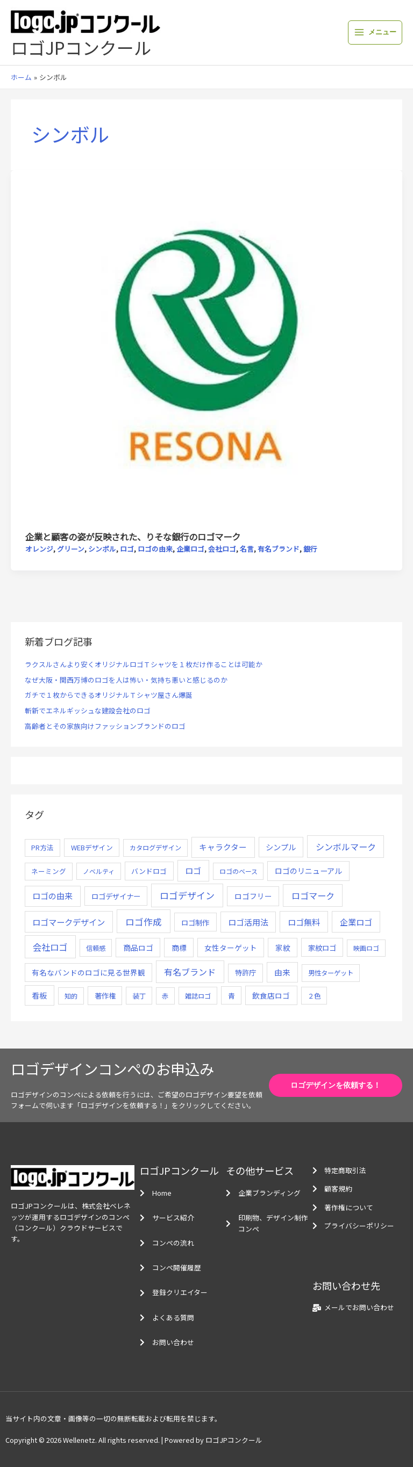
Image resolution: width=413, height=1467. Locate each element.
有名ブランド (279, 549)
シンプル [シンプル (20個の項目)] (281, 846)
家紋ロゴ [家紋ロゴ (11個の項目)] (322, 947)
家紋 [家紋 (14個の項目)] (282, 947)
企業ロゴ (190, 549)
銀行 (310, 549)
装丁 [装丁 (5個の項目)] (139, 996)
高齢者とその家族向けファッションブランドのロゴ (105, 726)
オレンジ (39, 549)
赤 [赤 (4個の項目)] (165, 995)
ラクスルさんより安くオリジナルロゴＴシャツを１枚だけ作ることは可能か (143, 664)
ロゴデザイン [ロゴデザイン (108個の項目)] (187, 895)
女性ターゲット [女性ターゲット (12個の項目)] (230, 947)
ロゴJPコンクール (81, 47)
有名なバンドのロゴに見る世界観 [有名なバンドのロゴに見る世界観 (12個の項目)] (88, 972)
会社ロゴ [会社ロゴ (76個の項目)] (50, 947)
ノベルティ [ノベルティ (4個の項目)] (99, 871)
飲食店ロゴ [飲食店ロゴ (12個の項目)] (271, 995)
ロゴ (127, 549)
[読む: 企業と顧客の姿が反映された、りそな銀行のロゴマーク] (206, 349)
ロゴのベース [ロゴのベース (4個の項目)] (238, 871)
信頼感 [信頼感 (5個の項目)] (95, 948)
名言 (247, 549)
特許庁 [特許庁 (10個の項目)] (245, 972)
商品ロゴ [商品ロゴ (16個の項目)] (138, 947)
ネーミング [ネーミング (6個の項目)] (48, 871)
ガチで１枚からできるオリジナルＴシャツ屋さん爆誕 (109, 695)
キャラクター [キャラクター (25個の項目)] (223, 846)
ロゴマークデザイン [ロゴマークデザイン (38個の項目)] (68, 922)
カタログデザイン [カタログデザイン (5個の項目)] (155, 847)
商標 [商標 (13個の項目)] (179, 947)
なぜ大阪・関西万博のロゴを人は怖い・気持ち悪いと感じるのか (126, 680)
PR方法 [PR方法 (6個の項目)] (42, 847)
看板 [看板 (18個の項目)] (39, 995)
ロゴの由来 (155, 549)
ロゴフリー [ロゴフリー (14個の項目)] (253, 896)
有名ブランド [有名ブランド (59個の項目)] (190, 971)
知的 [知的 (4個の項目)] (71, 995)
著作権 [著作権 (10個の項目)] (105, 996)
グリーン (70, 549)
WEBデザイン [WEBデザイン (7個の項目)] (92, 847)
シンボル (102, 549)
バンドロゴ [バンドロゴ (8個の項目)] (149, 871)
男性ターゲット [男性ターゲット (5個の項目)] (330, 973)
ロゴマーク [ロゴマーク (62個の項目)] (312, 895)
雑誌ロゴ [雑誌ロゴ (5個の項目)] (198, 996)
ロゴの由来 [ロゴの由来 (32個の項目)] (52, 895)
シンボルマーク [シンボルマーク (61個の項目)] (346, 846)
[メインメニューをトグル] (375, 32)
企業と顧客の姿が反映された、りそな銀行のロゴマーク (132, 536)
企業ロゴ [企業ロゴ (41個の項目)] (356, 922)
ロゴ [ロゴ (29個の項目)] (193, 870)
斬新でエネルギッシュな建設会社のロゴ (88, 710)
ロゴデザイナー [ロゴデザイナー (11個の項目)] (115, 896)
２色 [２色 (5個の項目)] (314, 996)
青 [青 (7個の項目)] (231, 996)
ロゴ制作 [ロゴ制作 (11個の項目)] (195, 922)
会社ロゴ (222, 549)
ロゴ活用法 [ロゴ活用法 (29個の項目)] (248, 922)
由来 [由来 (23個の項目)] (282, 972)
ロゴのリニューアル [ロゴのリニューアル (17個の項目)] (308, 870)
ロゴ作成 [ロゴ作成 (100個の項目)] (143, 921)
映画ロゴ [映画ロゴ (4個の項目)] (366, 947)
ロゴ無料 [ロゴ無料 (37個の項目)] (304, 922)
